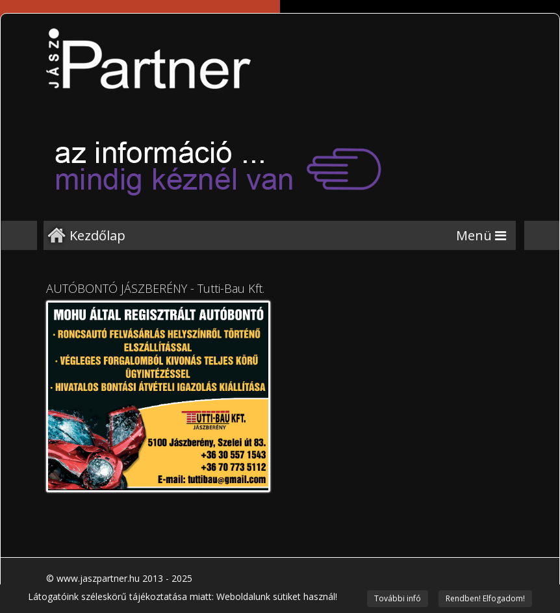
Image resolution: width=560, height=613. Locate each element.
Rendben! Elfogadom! (485, 598)
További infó (397, 598)
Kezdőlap (97, 235)
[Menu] (481, 235)
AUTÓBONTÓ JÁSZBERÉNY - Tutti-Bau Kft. (155, 288)
